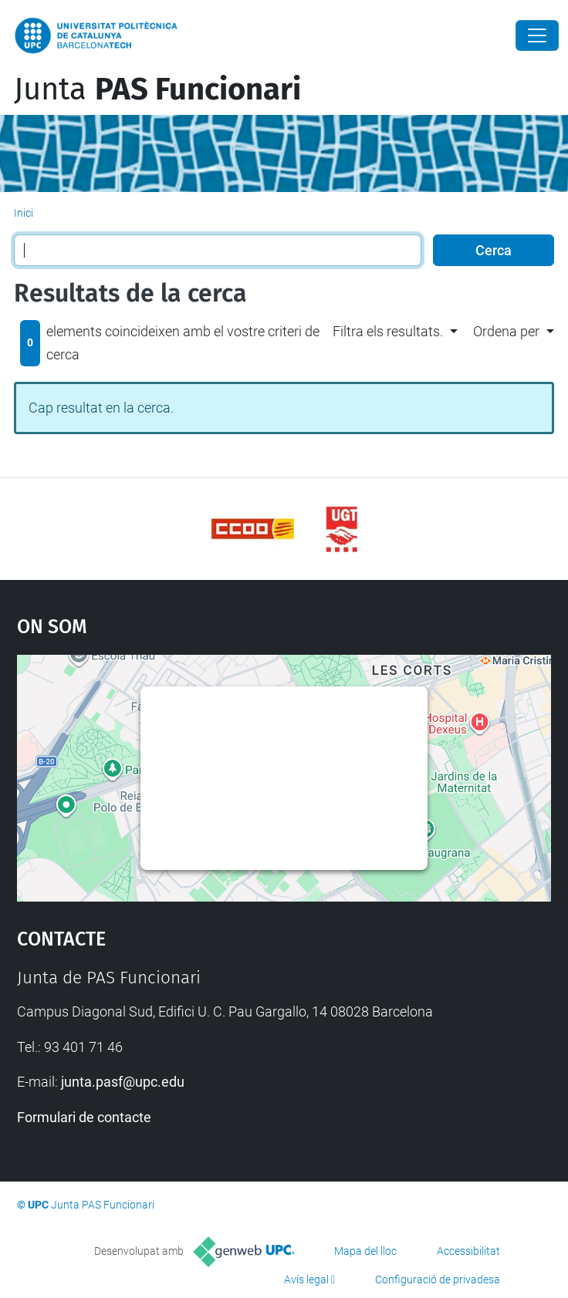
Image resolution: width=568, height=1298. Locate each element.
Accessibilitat (468, 1251)
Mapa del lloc (365, 1251)
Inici (23, 213)
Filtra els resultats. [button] (388, 331)
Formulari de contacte (84, 1117)
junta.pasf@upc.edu (122, 1082)
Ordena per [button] (506, 331)
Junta (157, 89)
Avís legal (306, 1279)
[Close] (537, 35)
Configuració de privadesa (437, 1279)
